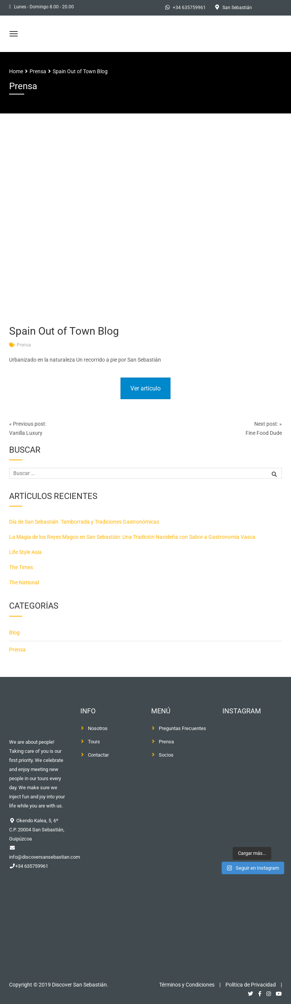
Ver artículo (145, 388)
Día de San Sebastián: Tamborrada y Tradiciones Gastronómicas (84, 522)
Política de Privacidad (250, 985)
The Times (21, 567)
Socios (166, 755)
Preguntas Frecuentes (182, 728)
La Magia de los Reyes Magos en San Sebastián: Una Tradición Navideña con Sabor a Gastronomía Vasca (132, 537)
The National (24, 582)
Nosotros (98, 728)
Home (16, 71)
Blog (14, 632)
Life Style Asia (25, 552)
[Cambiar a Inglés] (271, 8)
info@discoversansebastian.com (44, 857)
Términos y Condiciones (186, 985)
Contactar (98, 755)
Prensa (24, 345)
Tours (94, 741)
